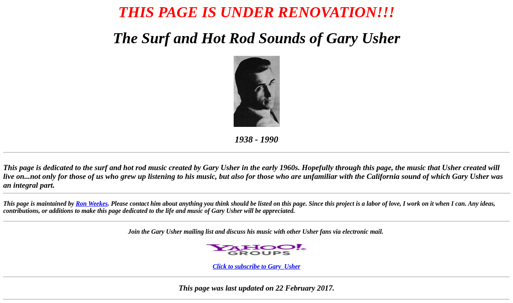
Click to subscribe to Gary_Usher (257, 266)
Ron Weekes (92, 203)
